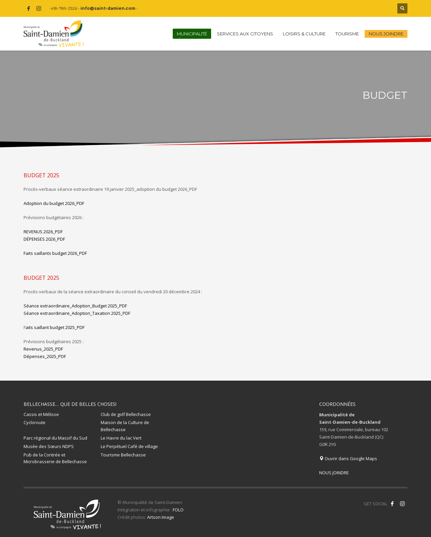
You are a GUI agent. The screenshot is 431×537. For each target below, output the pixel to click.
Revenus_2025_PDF (43, 349)
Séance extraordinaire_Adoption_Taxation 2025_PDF (77, 313)
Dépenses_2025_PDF (45, 356)
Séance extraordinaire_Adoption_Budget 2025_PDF (75, 306)
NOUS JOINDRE (334, 473)
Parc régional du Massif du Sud (55, 438)
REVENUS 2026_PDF (43, 232)
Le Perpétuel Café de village (129, 446)
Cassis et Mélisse (41, 414)
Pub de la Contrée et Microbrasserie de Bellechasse (55, 458)
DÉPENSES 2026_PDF (44, 239)
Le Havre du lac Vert (121, 438)
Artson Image (160, 517)
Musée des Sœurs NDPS (49, 446)
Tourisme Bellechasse (123, 455)
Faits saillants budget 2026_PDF (55, 253)
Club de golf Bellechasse (126, 414)
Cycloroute (34, 422)
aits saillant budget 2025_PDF (54, 327)
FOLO (178, 510)
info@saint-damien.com (107, 8)
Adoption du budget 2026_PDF (54, 203)
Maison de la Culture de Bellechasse (125, 425)
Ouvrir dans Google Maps (348, 458)
